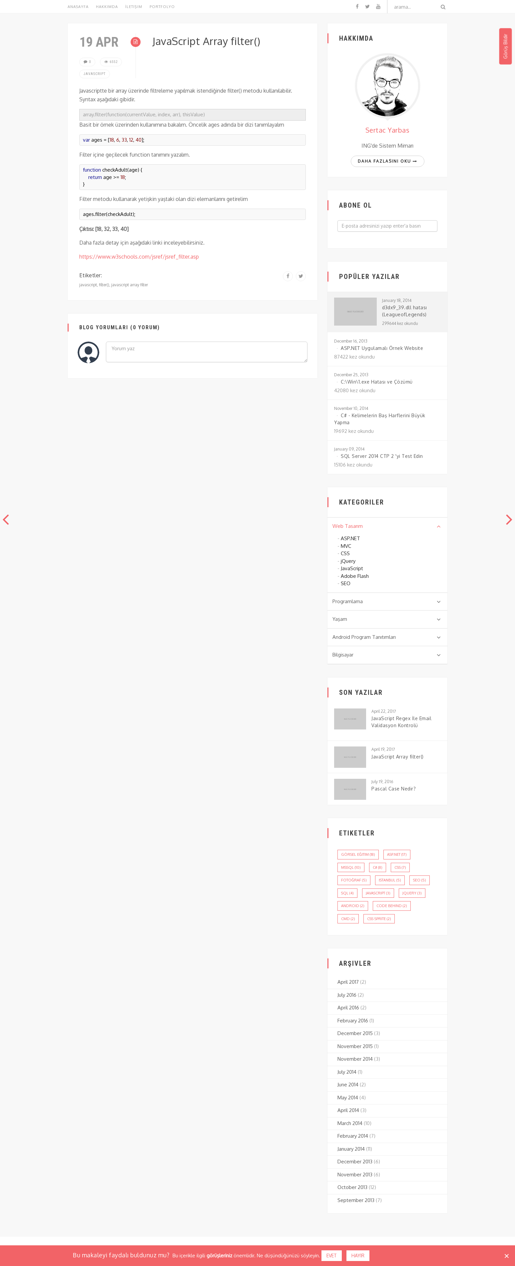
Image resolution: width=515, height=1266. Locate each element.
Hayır (357, 1255)
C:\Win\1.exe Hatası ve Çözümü (377, 382)
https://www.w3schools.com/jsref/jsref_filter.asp (139, 256)
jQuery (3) (412, 893)
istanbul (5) (390, 880)
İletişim (133, 6)
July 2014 (346, 1072)
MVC (346, 546)
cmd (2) (348, 918)
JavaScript (95, 74)
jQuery (348, 561)
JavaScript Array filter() (397, 756)
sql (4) (347, 893)
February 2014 (352, 1136)
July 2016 (346, 995)
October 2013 (352, 1187)
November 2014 (355, 1059)
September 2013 (355, 1200)
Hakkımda (107, 6)
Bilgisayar (386, 654)
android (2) (352, 905)
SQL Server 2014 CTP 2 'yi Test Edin (382, 456)
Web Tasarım (386, 526)
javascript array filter (129, 284)
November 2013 (354, 1174)
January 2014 (351, 1149)
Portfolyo (162, 6)
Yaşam (386, 619)
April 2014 (348, 1110)
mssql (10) (351, 867)
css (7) (400, 867)
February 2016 (352, 1020)
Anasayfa (78, 6)
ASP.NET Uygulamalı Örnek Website (382, 348)
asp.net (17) (397, 854)
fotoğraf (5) (354, 880)
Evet (331, 1255)
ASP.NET (350, 538)
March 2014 (349, 1123)
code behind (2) (391, 905)
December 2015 (355, 1033)
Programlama (386, 601)
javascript (88, 284)
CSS (345, 553)
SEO (345, 583)
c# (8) (377, 867)
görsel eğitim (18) (358, 854)
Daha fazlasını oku (387, 161)
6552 (111, 62)
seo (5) (419, 880)
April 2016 (348, 1007)
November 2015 (355, 1046)
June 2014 (347, 1084)
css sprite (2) (379, 918)
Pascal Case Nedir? (393, 788)
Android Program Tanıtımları (386, 637)
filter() (104, 284)
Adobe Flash (355, 576)
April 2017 (348, 982)
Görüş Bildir (505, 46)
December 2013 (354, 1161)
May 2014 (347, 1097)
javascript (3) (378, 893)
